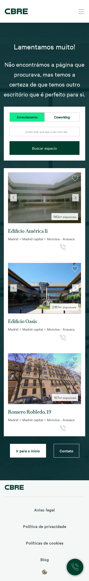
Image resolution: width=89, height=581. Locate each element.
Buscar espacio (44, 148)
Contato (66, 450)
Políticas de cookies (44, 543)
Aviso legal (44, 509)
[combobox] (44, 134)
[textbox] (44, 131)
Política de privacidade (44, 526)
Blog (44, 559)
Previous (13, 197)
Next (75, 197)
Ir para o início (28, 450)
